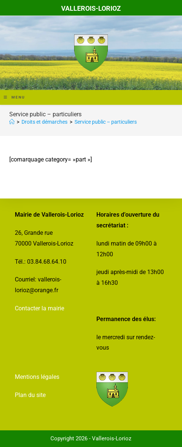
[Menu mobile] (14, 97)
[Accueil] (11, 122)
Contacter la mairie (39, 308)
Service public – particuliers (106, 122)
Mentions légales (37, 376)
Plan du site (30, 394)
